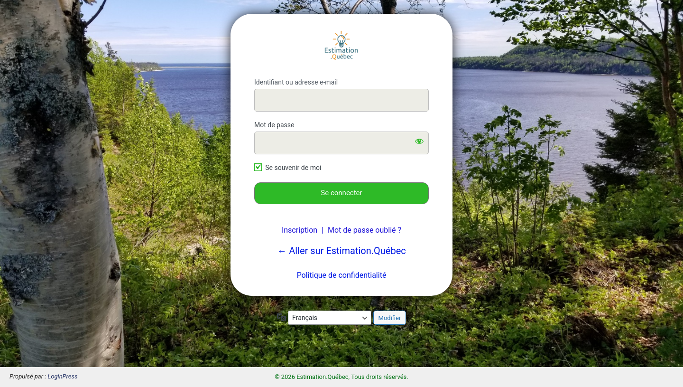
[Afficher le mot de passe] (419, 141)
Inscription (299, 230)
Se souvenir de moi (293, 167)
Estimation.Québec (341, 46)
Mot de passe (274, 125)
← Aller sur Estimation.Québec (341, 250)
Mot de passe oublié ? (364, 230)
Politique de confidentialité (342, 275)
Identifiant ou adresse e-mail (296, 82)
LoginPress (63, 376)
